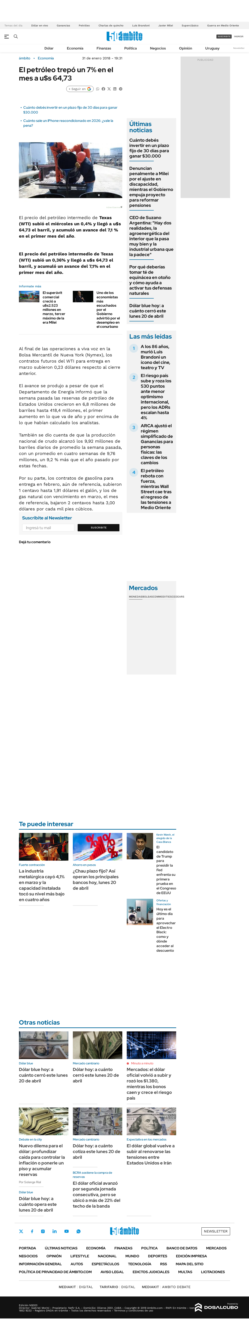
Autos (77, 1264)
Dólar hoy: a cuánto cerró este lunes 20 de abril (96, 1075)
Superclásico (190, 25)
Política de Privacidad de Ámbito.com (55, 1272)
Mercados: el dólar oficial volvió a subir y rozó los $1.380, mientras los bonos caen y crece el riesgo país (149, 1084)
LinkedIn (55, 1231)
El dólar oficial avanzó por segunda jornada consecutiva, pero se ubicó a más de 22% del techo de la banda (96, 1194)
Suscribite (99, 527)
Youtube (66, 1231)
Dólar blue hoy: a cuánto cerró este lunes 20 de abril (147, 311)
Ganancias (63, 25)
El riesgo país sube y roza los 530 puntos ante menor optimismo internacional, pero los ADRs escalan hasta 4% (156, 397)
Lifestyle (79, 1256)
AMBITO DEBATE (166, 1287)
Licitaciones (213, 1272)
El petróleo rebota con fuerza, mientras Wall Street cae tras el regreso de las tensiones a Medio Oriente (156, 489)
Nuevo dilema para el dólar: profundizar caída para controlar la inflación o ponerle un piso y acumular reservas (42, 1160)
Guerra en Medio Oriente (223, 25)
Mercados (216, 1248)
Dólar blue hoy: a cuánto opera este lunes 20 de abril (38, 1204)
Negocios (158, 48)
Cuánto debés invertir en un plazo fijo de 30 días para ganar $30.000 (149, 148)
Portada (27, 1248)
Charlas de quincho (111, 25)
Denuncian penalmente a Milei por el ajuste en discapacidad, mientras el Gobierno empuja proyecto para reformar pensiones (151, 186)
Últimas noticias (61, 1248)
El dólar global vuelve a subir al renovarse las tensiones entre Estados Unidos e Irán (151, 1154)
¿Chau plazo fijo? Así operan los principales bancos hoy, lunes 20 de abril (96, 879)
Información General (40, 1264)
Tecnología (139, 1264)
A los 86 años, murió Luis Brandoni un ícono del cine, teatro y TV (155, 357)
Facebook (32, 1231)
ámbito (24, 58)
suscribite (224, 36)
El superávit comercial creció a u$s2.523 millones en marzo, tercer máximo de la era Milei (54, 307)
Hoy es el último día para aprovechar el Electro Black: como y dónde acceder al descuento (166, 930)
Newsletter (239, 48)
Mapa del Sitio (189, 1264)
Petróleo (84, 25)
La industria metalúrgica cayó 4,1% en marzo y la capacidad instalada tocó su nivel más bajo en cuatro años (42, 885)
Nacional (107, 1256)
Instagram (43, 1231)
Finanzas (104, 48)
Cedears (178, 596)
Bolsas (147, 596)
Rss (163, 1264)
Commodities (162, 596)
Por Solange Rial (30, 1182)
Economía (75, 48)
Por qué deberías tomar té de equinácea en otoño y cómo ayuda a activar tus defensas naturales (150, 280)
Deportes (157, 1256)
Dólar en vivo (39, 25)
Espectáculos (105, 1264)
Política (130, 48)
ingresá (239, 36)
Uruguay (212, 48)
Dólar (49, 48)
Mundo (132, 1256)
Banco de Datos (182, 1248)
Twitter (21, 1231)
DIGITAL (76, 1287)
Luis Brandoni (141, 25)
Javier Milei (165, 25)
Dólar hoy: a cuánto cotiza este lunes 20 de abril (96, 1151)
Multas (185, 1272)
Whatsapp (79, 1231)
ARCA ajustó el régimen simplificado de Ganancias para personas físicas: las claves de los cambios (157, 444)
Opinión (185, 48)
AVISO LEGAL (112, 1272)
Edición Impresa (191, 1256)
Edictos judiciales (151, 1272)
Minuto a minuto (142, 1063)
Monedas (135, 596)
